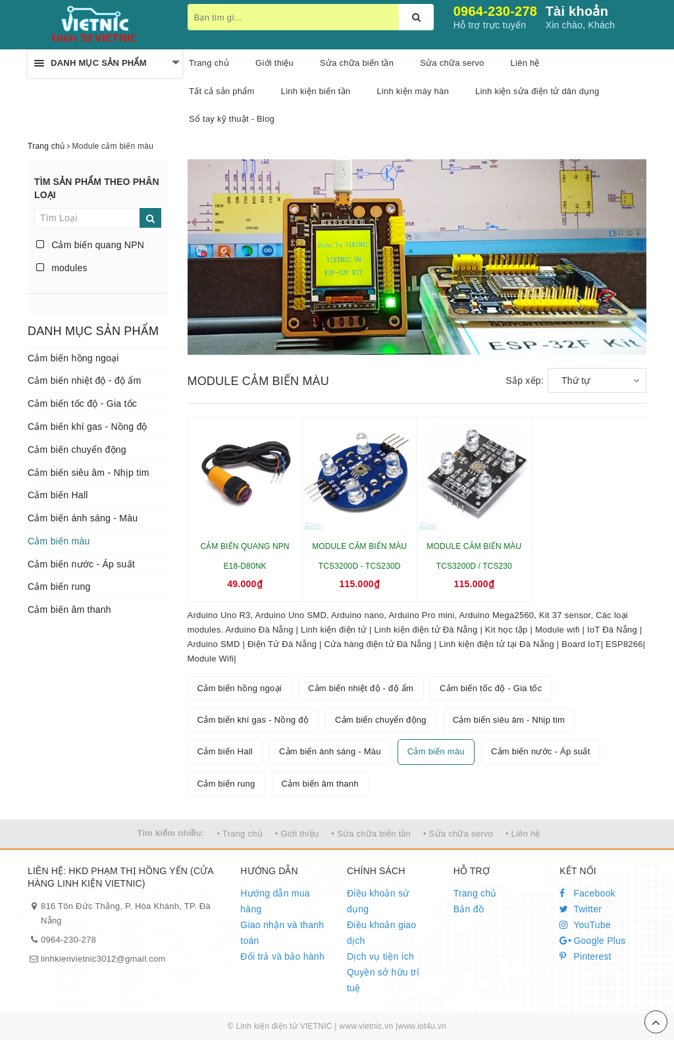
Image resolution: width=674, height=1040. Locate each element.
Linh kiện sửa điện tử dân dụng (537, 91)
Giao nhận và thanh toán (282, 933)
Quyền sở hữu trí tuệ (383, 980)
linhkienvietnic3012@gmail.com (103, 959)
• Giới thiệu (297, 834)
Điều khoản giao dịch (381, 933)
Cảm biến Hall (58, 495)
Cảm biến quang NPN (90, 245)
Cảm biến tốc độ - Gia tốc (82, 403)
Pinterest (585, 956)
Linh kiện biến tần (316, 91)
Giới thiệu (274, 63)
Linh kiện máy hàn (412, 91)
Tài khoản (577, 11)
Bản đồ (469, 909)
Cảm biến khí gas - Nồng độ (87, 426)
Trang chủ (475, 893)
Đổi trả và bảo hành (282, 956)
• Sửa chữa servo (458, 834)
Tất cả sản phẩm (222, 91)
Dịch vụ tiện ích (380, 956)
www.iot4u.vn (422, 1026)
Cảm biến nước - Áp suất (81, 564)
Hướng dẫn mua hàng (275, 901)
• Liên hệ (523, 834)
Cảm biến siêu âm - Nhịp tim (88, 472)
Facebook (587, 893)
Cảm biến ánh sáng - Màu (83, 518)
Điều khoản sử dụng (378, 901)
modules (62, 268)
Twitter (580, 909)
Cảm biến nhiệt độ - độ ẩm (85, 380)
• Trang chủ (240, 834)
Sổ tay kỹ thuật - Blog (231, 119)
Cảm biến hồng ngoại (73, 358)
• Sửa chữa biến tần (371, 834)
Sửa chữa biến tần (357, 63)
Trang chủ (209, 63)
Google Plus (592, 940)
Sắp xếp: (525, 380)
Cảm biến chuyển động (77, 449)
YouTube (585, 925)
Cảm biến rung (59, 586)
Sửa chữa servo (452, 63)
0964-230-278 (496, 11)
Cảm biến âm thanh (69, 609)
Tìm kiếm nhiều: (170, 833)
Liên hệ (525, 63)
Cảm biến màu (59, 541)
